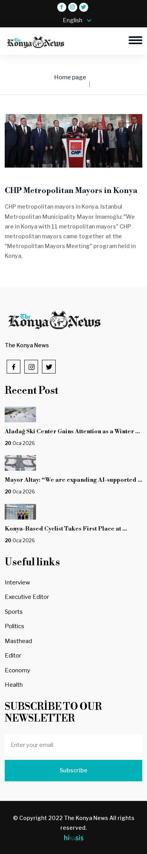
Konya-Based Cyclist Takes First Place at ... (66, 528)
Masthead (18, 641)
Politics (14, 626)
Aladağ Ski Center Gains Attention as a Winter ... (72, 431)
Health (14, 684)
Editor (13, 655)
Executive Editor (27, 596)
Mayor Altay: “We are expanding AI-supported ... (73, 480)
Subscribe (73, 770)
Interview (17, 582)
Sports (14, 611)
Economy (17, 670)
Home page (70, 77)
